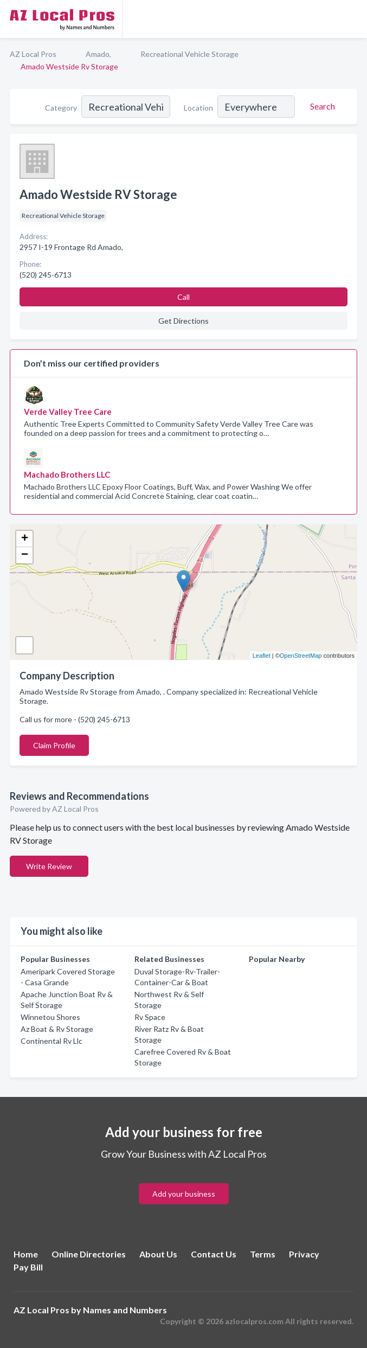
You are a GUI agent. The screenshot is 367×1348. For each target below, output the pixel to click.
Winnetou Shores (50, 1017)
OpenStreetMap (301, 655)
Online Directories (88, 1254)
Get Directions (183, 320)
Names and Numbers (125, 1310)
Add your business (183, 1193)
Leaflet (262, 655)
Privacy (304, 1254)
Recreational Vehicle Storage (189, 54)
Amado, (98, 54)
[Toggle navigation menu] (352, 19)
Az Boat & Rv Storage (57, 1029)
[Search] (321, 106)
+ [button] (24, 539)
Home (26, 1254)
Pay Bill (28, 1267)
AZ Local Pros (33, 54)
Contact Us (213, 1254)
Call (183, 296)
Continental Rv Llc (51, 1040)
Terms (262, 1254)
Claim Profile (54, 745)
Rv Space (149, 1017)
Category (61, 107)
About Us (158, 1254)
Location (198, 107)
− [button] (24, 555)
